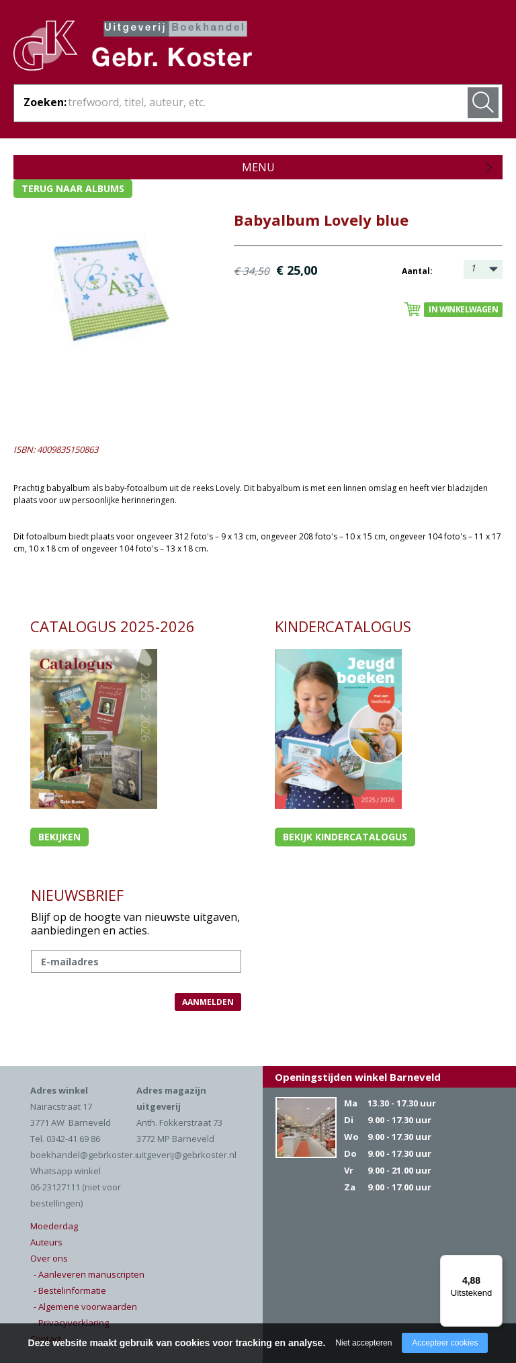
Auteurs (46, 1242)
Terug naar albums (73, 188)
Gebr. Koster (132, 47)
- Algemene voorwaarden (85, 1307)
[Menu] (494, 1263)
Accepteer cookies (445, 1343)
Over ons (49, 1258)
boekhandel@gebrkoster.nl (86, 1155)
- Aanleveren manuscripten (89, 1274)
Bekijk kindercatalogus (345, 836)
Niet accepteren (363, 1343)
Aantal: (417, 271)
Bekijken (59, 836)
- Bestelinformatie (70, 1290)
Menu (258, 167)
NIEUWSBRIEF (77, 894)
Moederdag (54, 1226)
